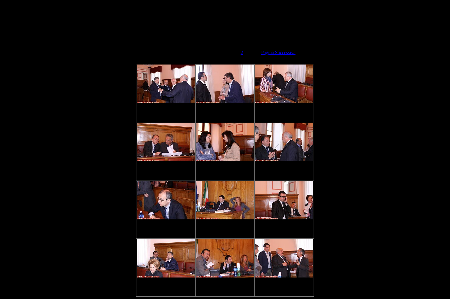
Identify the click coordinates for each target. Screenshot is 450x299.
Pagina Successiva (278, 52)
